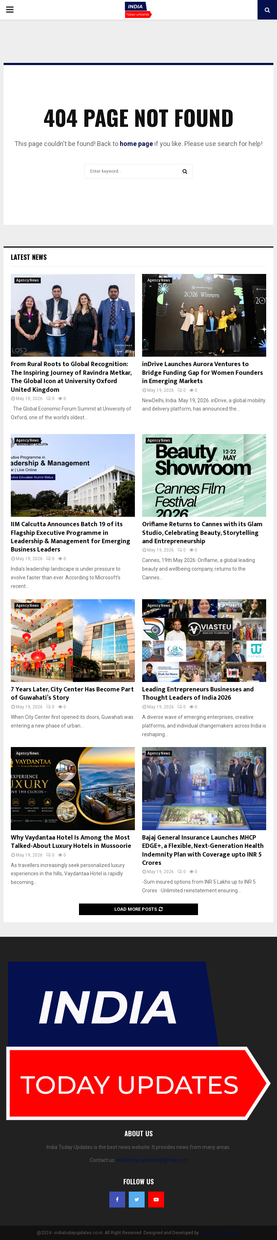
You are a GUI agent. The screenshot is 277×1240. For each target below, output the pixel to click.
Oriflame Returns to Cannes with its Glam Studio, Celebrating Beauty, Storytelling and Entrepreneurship (202, 533)
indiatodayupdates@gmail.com (152, 1160)
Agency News (27, 280)
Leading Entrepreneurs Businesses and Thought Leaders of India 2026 (198, 693)
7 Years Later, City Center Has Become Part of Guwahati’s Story (72, 693)
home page (136, 143)
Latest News (29, 257)
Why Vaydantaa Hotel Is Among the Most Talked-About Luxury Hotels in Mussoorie (71, 841)
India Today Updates (220, 1232)
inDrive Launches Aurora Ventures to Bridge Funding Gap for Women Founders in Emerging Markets (202, 373)
